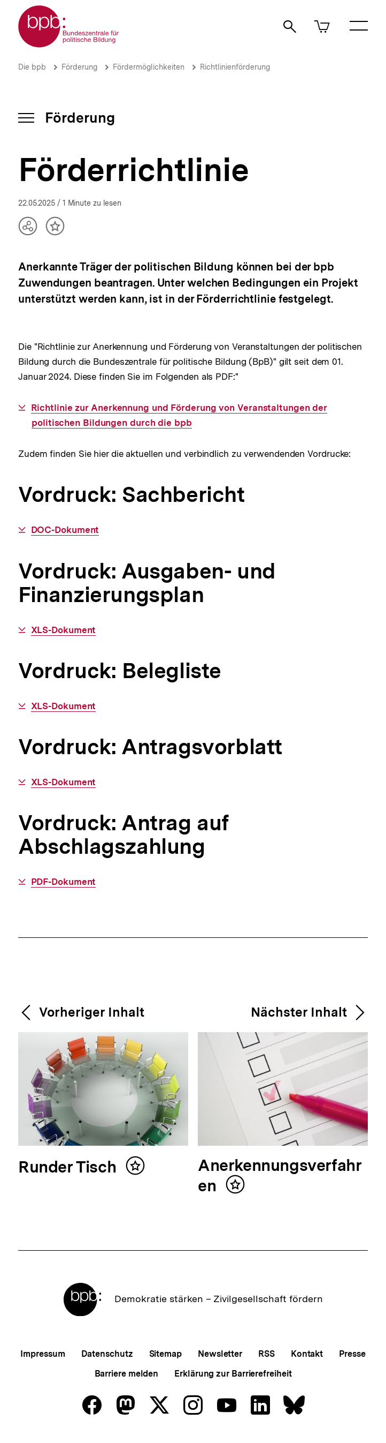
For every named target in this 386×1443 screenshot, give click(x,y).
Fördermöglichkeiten (148, 67)
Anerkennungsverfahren (279, 1176)
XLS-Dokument (63, 630)
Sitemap (165, 1354)
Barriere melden (127, 1374)
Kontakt (307, 1354)
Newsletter (220, 1354)
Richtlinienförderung (235, 67)
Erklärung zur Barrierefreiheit (232, 1374)
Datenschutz (107, 1354)
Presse (352, 1354)
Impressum (42, 1354)
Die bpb (32, 67)
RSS (266, 1354)
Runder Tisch (69, 1167)
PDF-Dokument (63, 882)
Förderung (79, 67)
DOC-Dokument (65, 530)
